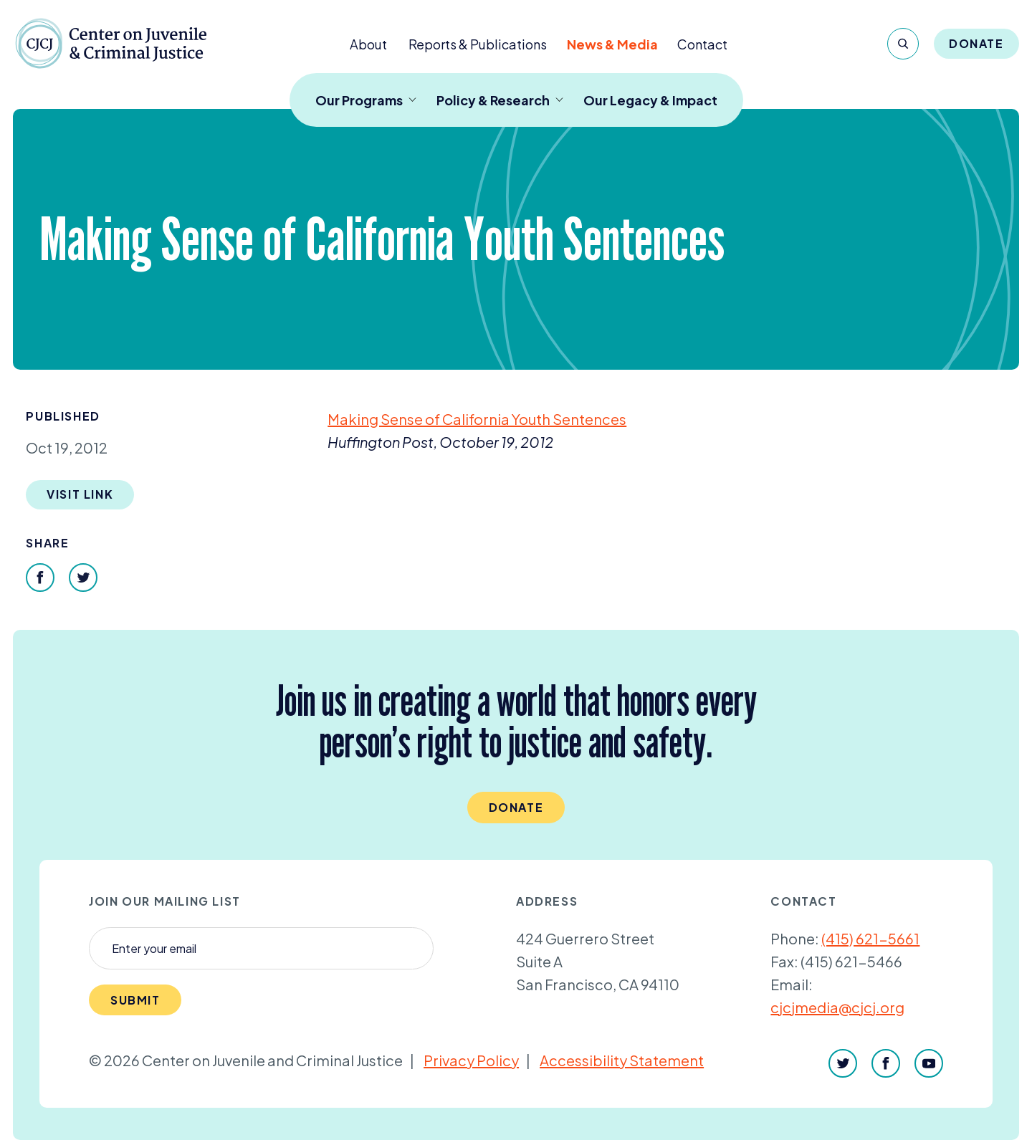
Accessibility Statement (622, 1060)
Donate (976, 43)
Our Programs (365, 100)
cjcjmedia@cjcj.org (837, 1007)
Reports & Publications (477, 44)
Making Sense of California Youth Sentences (477, 419)
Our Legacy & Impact (650, 100)
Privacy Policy (471, 1060)
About (368, 44)
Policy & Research (499, 100)
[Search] (903, 43)
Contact (702, 44)
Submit (135, 999)
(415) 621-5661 (870, 938)
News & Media (612, 44)
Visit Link (80, 494)
